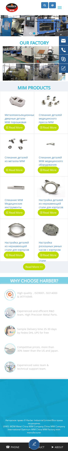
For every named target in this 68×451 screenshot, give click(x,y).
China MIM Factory (45, 429)
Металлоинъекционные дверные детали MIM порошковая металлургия (20, 120)
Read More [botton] (14, 127)
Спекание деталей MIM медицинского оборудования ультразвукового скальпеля (51, 165)
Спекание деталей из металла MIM (16, 159)
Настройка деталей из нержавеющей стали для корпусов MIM (51, 205)
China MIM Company (33, 426)
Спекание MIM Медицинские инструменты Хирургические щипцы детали (14, 207)
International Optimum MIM (22, 429)
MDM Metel (16, 426)
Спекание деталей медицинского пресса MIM (50, 118)
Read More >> (34, 267)
